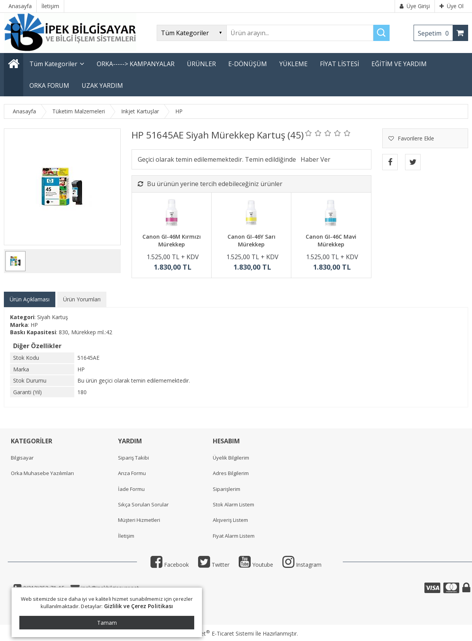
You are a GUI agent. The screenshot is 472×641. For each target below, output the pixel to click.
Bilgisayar (22, 457)
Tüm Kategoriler (53, 64)
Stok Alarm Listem (233, 504)
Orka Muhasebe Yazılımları (42, 473)
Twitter (213, 564)
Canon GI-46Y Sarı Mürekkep (251, 240)
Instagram (302, 564)
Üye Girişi (415, 6)
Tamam (107, 622)
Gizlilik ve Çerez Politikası (138, 606)
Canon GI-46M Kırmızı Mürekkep (171, 240)
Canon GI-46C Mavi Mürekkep (331, 240)
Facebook (169, 564)
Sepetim (435, 33)
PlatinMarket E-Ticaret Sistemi (214, 633)
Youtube (256, 564)
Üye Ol (451, 6)
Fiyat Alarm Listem (234, 535)
